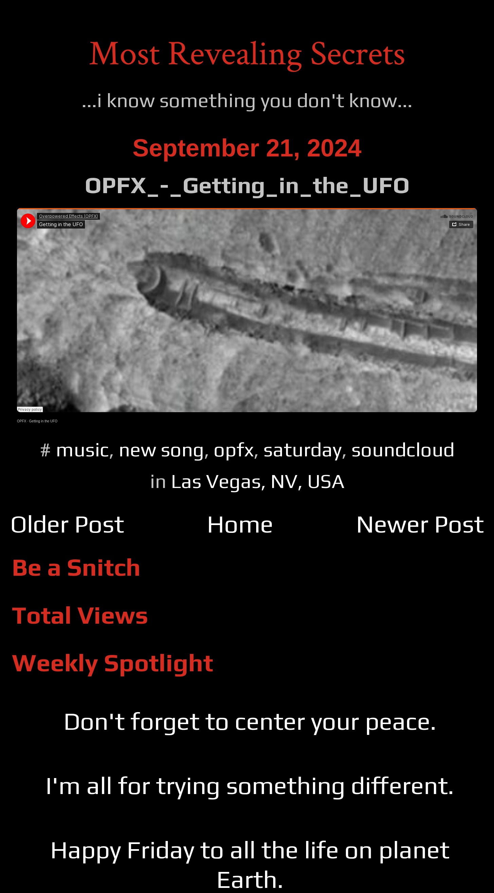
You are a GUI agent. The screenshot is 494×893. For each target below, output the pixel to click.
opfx (234, 449)
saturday (302, 449)
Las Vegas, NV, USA (258, 481)
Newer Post (420, 523)
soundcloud (403, 449)
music (82, 449)
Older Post (67, 523)
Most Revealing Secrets (247, 54)
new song (161, 449)
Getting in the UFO (43, 421)
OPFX (21, 421)
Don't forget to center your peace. (250, 721)
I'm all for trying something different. (250, 785)
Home (240, 523)
